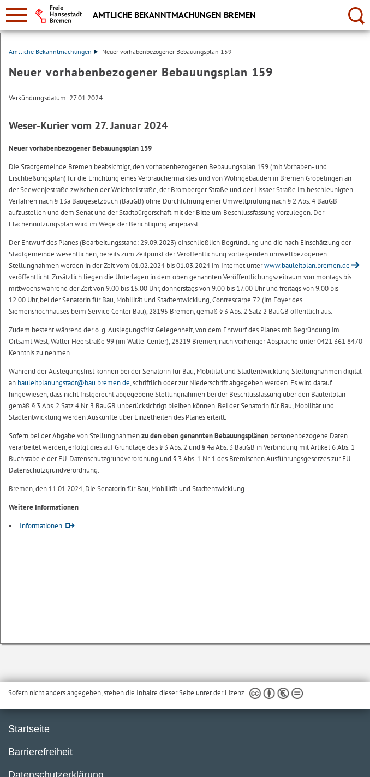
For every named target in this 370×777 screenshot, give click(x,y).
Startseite (29, 729)
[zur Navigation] (16, 15)
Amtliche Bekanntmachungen (53, 51)
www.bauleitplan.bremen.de (307, 265)
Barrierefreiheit (40, 751)
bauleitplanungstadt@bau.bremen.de (73, 382)
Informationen (41, 525)
